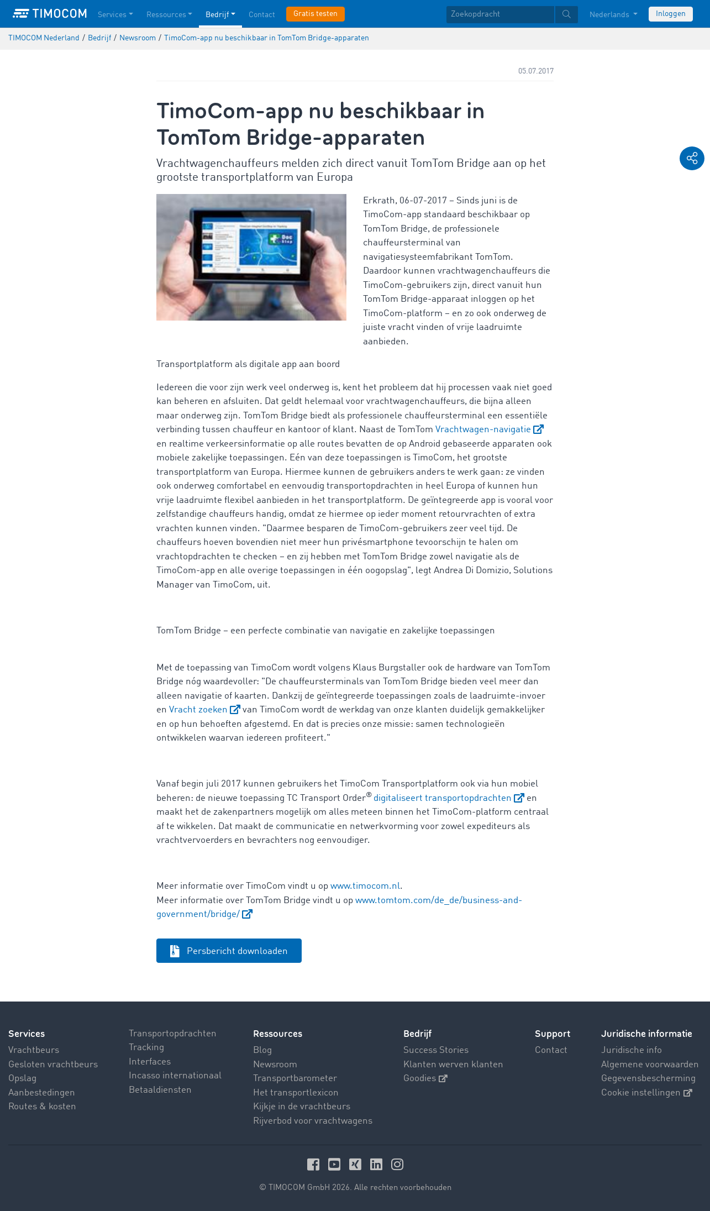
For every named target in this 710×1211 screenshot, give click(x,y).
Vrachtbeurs (33, 1050)
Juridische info (631, 1050)
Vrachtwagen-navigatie (483, 429)
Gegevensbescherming (648, 1078)
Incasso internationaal (175, 1076)
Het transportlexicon (296, 1093)
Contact (551, 1050)
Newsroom (275, 1065)
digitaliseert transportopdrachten (443, 798)
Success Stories (436, 1050)
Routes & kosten (42, 1107)
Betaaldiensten (160, 1090)
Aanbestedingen (41, 1093)
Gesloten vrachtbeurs (53, 1065)
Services (26, 1033)
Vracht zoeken (198, 710)
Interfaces (150, 1062)
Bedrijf (417, 1033)
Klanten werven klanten (453, 1065)
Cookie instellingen (646, 1093)
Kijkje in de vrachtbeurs (301, 1107)
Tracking (146, 1047)
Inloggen (671, 14)
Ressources (277, 1033)
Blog (262, 1050)
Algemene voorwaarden (650, 1065)
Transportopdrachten (173, 1034)
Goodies (425, 1078)
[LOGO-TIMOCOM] (50, 13)
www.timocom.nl (365, 886)
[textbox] (512, 15)
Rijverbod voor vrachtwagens (312, 1121)
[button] (692, 158)
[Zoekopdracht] (500, 15)
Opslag (22, 1078)
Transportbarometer (295, 1078)
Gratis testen (315, 14)
